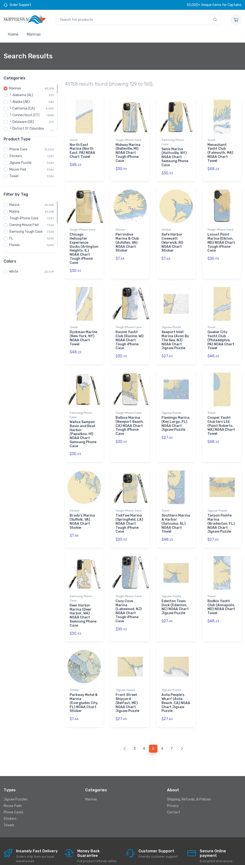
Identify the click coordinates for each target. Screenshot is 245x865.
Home (13, 34)
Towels (9, 802)
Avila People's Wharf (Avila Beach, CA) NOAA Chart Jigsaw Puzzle (175, 683)
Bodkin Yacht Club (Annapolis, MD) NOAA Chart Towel (221, 591)
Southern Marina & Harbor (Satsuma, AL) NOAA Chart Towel (175, 511)
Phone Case (18, 149)
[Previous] (124, 726)
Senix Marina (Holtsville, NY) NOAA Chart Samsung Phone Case (174, 157)
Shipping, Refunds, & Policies (189, 776)
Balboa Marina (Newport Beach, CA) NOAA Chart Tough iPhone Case (130, 416)
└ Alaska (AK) (19, 102)
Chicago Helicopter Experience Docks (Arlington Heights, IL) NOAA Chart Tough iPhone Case (84, 245)
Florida (14, 245)
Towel (13, 176)
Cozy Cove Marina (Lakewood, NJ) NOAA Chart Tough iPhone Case (129, 595)
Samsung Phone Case (172, 142)
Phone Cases (13, 789)
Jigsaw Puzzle (20, 163)
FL (11, 238)
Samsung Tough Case (26, 232)
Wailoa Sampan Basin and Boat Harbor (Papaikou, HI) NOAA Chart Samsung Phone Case (83, 424)
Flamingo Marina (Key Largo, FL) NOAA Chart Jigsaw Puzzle (175, 414)
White (13, 272)
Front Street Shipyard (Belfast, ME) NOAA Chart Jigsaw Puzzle (127, 683)
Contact (173, 789)
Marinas (34, 34)
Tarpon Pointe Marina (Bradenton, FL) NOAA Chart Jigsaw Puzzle (221, 511)
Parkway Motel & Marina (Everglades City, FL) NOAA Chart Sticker (84, 683)
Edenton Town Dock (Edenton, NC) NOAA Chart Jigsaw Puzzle (175, 591)
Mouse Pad (17, 169)
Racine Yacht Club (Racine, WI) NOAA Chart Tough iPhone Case (130, 334)
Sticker (120, 226)
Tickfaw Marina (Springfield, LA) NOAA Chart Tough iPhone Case (129, 511)
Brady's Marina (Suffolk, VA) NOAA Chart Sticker (82, 509)
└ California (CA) (22, 108)
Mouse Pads (13, 783)
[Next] (182, 726)
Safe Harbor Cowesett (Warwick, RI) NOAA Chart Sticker (172, 239)
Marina (14, 205)
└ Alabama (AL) (21, 95)
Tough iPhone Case (24, 218)
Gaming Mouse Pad (24, 225)
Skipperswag (63, 857)
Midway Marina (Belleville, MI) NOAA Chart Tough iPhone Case (128, 153)
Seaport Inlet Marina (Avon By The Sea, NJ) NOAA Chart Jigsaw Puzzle (175, 334)
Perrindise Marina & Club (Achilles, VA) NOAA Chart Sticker (127, 239)
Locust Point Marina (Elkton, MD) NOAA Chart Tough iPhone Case (221, 239)
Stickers (15, 156)
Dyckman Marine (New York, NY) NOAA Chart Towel (83, 332)
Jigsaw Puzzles (16, 776)
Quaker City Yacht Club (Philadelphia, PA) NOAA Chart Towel (220, 334)
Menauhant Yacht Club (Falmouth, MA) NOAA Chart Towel (220, 153)
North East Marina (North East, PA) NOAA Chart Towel (82, 151)
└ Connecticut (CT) (24, 115)
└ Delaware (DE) (21, 122)
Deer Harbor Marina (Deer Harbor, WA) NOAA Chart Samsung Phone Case (83, 599)
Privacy (173, 783)
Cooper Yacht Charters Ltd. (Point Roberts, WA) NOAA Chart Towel (221, 416)
